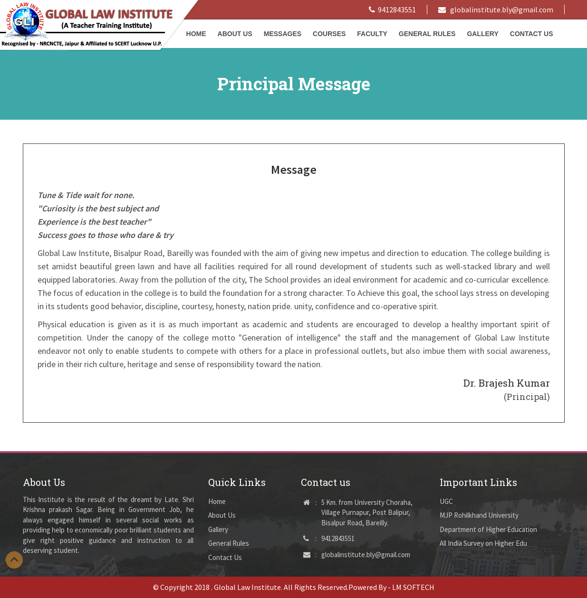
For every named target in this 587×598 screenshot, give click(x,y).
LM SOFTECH (413, 587)
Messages (282, 34)
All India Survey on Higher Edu (483, 543)
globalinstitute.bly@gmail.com (495, 9)
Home (217, 501)
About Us (235, 34)
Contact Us (531, 34)
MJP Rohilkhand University (479, 515)
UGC (446, 501)
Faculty (372, 34)
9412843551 (392, 9)
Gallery (482, 34)
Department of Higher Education (488, 529)
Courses (329, 34)
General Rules (427, 34)
